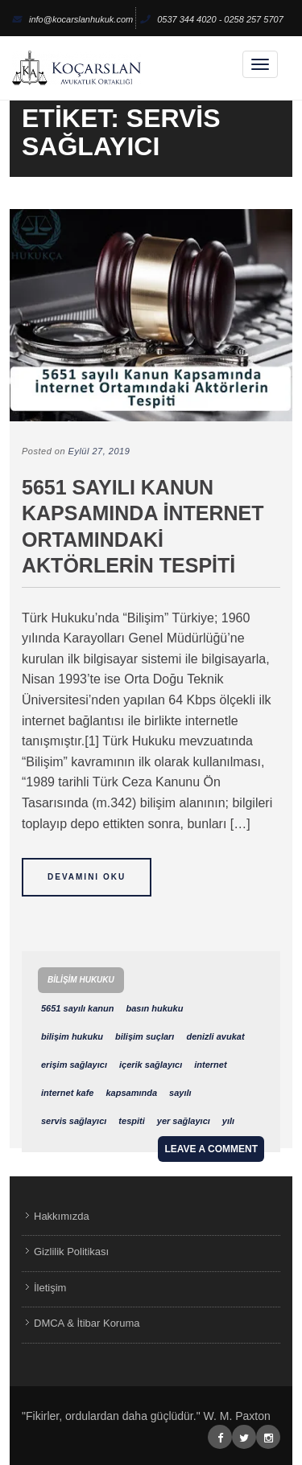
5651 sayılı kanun (77, 1008)
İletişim (50, 1288)
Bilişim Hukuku (81, 979)
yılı (228, 1121)
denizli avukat (215, 1036)
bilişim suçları (144, 1036)
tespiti (131, 1121)
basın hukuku (155, 1008)
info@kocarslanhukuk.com (72, 19)
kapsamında (131, 1093)
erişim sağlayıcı (74, 1064)
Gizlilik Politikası (71, 1251)
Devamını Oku (87, 876)
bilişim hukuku (72, 1036)
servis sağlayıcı (73, 1121)
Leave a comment (211, 1149)
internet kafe (67, 1093)
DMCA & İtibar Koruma (87, 1323)
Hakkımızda (61, 1216)
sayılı (180, 1093)
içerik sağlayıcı (150, 1064)
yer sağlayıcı (183, 1121)
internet (210, 1064)
